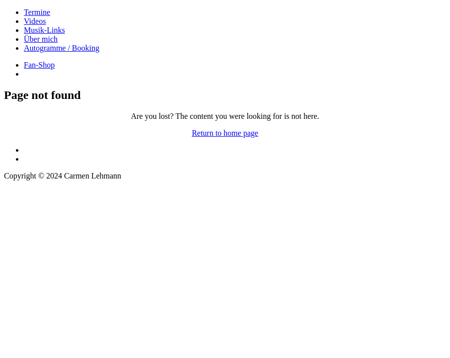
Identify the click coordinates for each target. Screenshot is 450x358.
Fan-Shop (39, 65)
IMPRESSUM (27, 192)
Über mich (41, 39)
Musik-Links (44, 30)
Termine (37, 12)
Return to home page (225, 133)
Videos (35, 21)
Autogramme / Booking (61, 48)
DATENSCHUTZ (32, 201)
